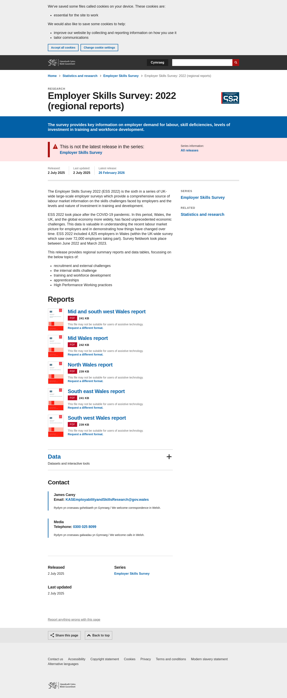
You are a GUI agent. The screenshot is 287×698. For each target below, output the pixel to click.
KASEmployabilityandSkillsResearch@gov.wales (107, 500)
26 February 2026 (112, 172)
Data (54, 456)
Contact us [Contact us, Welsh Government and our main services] (55, 659)
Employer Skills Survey (121, 76)
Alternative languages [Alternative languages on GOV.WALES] (63, 664)
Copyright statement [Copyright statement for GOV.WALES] (104, 659)
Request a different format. (85, 328)
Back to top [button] (101, 635)
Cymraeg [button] (157, 62)
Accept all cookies (63, 47)
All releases (190, 150)
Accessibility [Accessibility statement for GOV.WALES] (76, 659)
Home (52, 76)
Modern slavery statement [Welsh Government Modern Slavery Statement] (209, 659)
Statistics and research (80, 76)
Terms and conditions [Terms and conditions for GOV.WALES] (171, 659)
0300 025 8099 (84, 527)
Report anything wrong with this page (74, 619)
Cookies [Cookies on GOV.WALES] (130, 659)
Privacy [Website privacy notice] (146, 659)
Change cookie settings (99, 47)
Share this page (66, 635)
